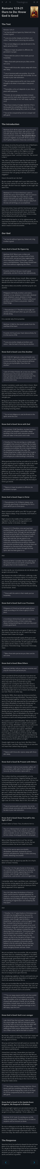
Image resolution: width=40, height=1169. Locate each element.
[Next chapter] (34, 1162)
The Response (9, 1140)
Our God (6, 233)
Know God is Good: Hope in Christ (15, 497)
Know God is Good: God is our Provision (18, 603)
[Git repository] (34, 2)
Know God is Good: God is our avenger (17, 1015)
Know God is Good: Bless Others (15, 663)
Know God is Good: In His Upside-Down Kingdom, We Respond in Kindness (18, 1103)
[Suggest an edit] (37, 2)
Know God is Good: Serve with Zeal (16, 424)
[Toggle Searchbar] (10, 2)
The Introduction (10, 124)
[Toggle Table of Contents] (2, 2)
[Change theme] (6, 2)
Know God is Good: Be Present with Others (19, 762)
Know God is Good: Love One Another (17, 352)
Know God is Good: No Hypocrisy (15, 249)
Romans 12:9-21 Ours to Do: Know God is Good (14, 11)
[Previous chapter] (6, 1162)
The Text (6, 24)
